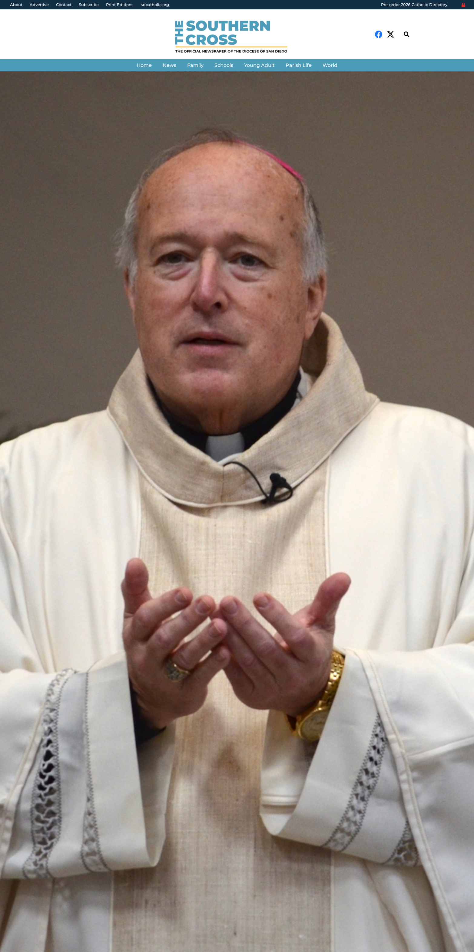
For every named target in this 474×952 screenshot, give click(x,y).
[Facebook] (379, 34)
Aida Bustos (33, 557)
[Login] (463, 5)
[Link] (237, 37)
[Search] (406, 34)
